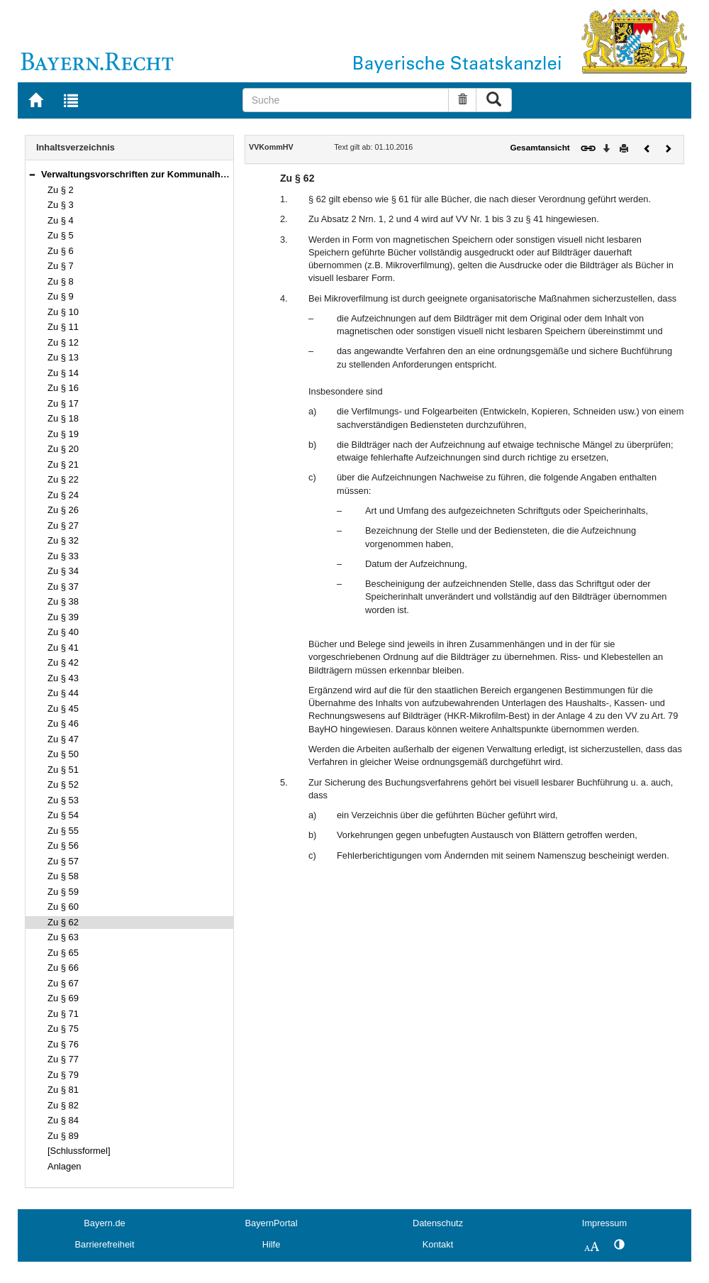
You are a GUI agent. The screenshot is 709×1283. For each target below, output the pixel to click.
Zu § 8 (61, 281)
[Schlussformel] (79, 1150)
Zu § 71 (63, 1013)
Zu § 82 (63, 1105)
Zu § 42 (63, 662)
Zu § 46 (63, 723)
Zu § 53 (63, 800)
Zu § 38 (63, 601)
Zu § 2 (61, 190)
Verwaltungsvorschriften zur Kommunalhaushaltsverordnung (174, 174)
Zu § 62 (63, 922)
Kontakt (438, 1244)
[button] (31, 174)
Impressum (604, 1223)
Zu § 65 (63, 952)
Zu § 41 (63, 647)
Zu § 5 (61, 235)
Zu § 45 (63, 708)
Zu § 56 (63, 845)
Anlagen (65, 1166)
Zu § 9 (61, 296)
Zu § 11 (63, 326)
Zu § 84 (63, 1120)
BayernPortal (271, 1223)
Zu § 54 (63, 815)
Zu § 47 (63, 739)
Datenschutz (438, 1223)
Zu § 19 (63, 434)
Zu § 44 (63, 693)
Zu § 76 (63, 1044)
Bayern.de (104, 1223)
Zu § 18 (63, 418)
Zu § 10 (63, 312)
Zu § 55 (63, 830)
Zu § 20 (63, 449)
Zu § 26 (63, 510)
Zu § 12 (63, 342)
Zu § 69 (63, 998)
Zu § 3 (61, 204)
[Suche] (346, 100)
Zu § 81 (63, 1089)
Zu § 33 (63, 556)
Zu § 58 (63, 876)
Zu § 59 (63, 891)
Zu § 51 (63, 769)
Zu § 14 (63, 373)
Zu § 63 (63, 937)
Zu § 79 (63, 1074)
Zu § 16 (63, 387)
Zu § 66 (63, 967)
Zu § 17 (63, 403)
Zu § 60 (63, 906)
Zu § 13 (63, 357)
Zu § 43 (63, 678)
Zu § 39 (63, 617)
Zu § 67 (63, 983)
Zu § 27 (63, 525)
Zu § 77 (63, 1059)
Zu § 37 (63, 586)
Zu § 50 (63, 754)
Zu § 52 (63, 784)
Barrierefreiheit (105, 1244)
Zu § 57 (63, 861)
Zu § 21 (63, 464)
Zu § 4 (61, 220)
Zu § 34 (63, 571)
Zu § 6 (61, 251)
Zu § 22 (63, 479)
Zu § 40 (63, 632)
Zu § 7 (61, 265)
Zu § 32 (63, 540)
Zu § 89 (63, 1135)
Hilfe (271, 1244)
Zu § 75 (63, 1028)
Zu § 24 (63, 495)
